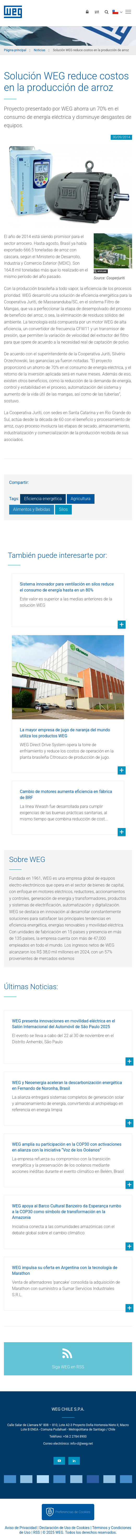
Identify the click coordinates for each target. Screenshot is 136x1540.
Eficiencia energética (43, 498)
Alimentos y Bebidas (31, 509)
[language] (117, 11)
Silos (63, 509)
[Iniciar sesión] (87, 11)
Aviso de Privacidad (21, 1528)
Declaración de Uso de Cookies (64, 1528)
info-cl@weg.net (81, 1443)
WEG (11, 12)
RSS (36, 1532)
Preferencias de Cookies (72, 1512)
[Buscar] (106, 11)
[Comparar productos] (97, 11)
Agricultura (81, 498)
